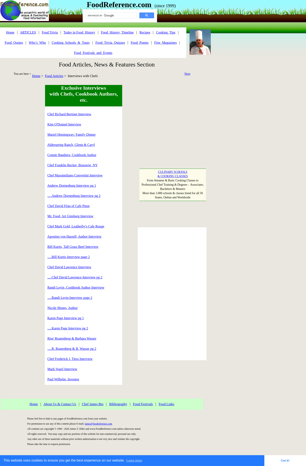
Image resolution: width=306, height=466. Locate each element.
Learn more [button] (134, 460)
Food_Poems (140, 42)
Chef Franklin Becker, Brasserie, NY (72, 165)
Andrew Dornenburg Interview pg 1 (71, 185)
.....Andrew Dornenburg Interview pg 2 (74, 196)
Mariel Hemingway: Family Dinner (71, 134)
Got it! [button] (285, 460)
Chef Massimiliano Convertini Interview (75, 175)
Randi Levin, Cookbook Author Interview (75, 287)
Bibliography (118, 404)
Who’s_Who (37, 42)
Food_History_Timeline (117, 32)
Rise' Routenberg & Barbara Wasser (71, 338)
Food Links (166, 404)
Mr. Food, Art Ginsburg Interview (70, 216)
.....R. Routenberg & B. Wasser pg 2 (71, 348)
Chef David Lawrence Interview (69, 267)
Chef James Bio (92, 404)
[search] (110, 15)
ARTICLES (28, 32)
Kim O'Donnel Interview (64, 124)
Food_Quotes (14, 42)
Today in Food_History (79, 32)
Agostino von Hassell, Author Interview (74, 236)
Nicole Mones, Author (62, 308)
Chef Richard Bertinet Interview (69, 114)
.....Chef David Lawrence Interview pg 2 (74, 277)
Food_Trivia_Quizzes (110, 42)
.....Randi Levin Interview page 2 (69, 297)
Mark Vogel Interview (62, 369)
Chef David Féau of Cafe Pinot (68, 206)
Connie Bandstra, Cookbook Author (71, 155)
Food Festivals (143, 404)
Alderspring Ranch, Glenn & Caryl (71, 145)
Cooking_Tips (165, 32)
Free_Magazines (165, 42)
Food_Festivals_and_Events (93, 53)
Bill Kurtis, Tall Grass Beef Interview (72, 247)
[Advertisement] (18, 148)
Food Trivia (50, 32)
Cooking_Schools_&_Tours (70, 42)
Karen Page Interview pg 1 (65, 318)
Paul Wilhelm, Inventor (63, 379)
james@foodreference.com (98, 423)
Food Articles (54, 76)
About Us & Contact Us (59, 404)
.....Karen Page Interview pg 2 (67, 328)
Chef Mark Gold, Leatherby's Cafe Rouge (75, 226)
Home (36, 76)
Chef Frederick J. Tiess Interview (70, 359)
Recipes (144, 32)
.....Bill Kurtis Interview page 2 (68, 257)
